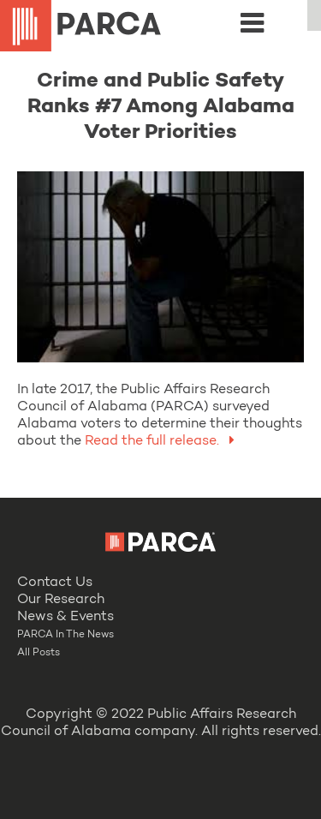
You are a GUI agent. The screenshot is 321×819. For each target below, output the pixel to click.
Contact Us (54, 582)
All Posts (38, 653)
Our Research (60, 600)
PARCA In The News (65, 635)
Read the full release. (163, 441)
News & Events (65, 617)
